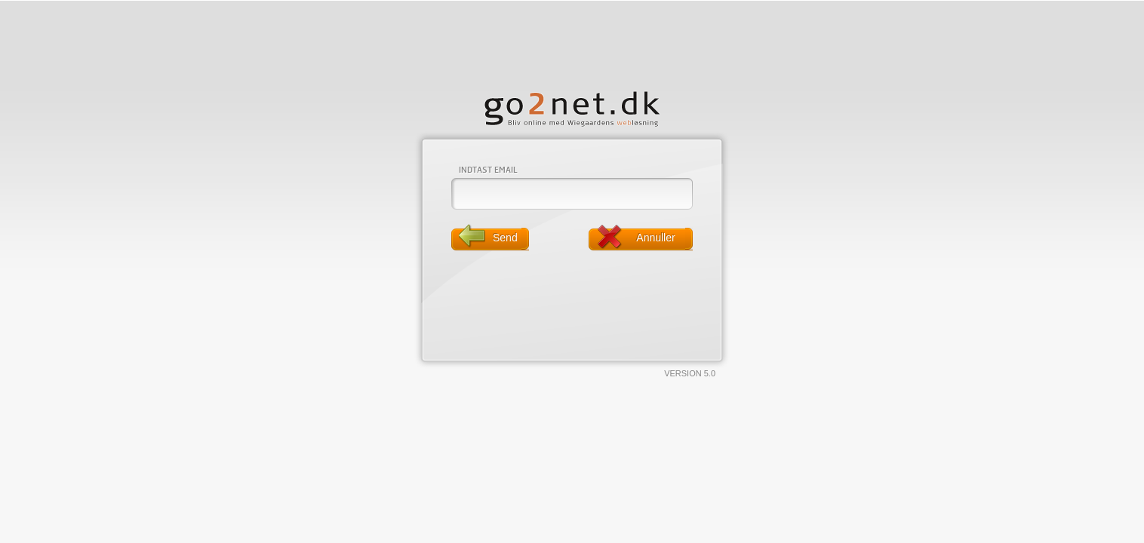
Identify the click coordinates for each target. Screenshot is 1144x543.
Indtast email (488, 169)
